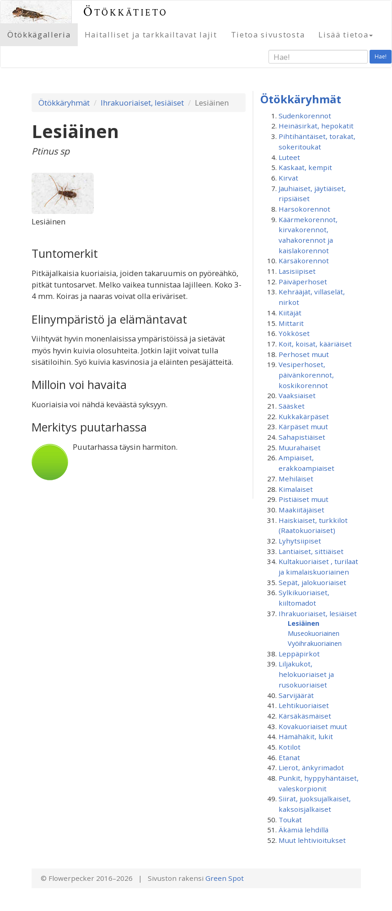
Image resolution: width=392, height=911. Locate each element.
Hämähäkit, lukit (306, 736)
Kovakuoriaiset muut (313, 726)
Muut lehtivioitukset (312, 840)
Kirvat (288, 177)
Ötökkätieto (125, 11)
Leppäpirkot (299, 653)
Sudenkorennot (305, 115)
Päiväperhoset (303, 281)
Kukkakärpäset (304, 416)
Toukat (290, 819)
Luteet (289, 157)
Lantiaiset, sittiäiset (311, 551)
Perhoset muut (304, 354)
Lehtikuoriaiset (304, 705)
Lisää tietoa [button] (345, 34)
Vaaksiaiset (297, 395)
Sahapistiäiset (302, 437)
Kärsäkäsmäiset (305, 715)
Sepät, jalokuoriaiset (312, 582)
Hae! (381, 56)
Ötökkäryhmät (64, 102)
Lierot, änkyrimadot (311, 767)
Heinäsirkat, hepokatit (316, 125)
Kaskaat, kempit (305, 167)
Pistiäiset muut (303, 499)
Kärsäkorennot (304, 260)
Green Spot (224, 878)
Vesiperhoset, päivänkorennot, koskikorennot (306, 374)
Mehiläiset (296, 478)
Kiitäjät (290, 312)
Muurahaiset (300, 447)
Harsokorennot (304, 208)
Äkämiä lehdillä (303, 829)
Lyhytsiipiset (300, 540)
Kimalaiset (296, 489)
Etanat (289, 757)
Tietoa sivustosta (268, 34)
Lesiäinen (303, 623)
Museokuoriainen (313, 633)
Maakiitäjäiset (301, 509)
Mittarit (291, 323)
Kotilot (290, 746)
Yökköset (294, 333)
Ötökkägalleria (39, 34)
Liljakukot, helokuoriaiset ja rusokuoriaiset (306, 674)
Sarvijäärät (296, 695)
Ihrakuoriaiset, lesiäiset (142, 102)
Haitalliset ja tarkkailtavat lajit (151, 34)
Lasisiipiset (297, 271)
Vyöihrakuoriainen (315, 643)
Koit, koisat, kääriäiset (315, 343)
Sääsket (292, 405)
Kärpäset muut (303, 426)
